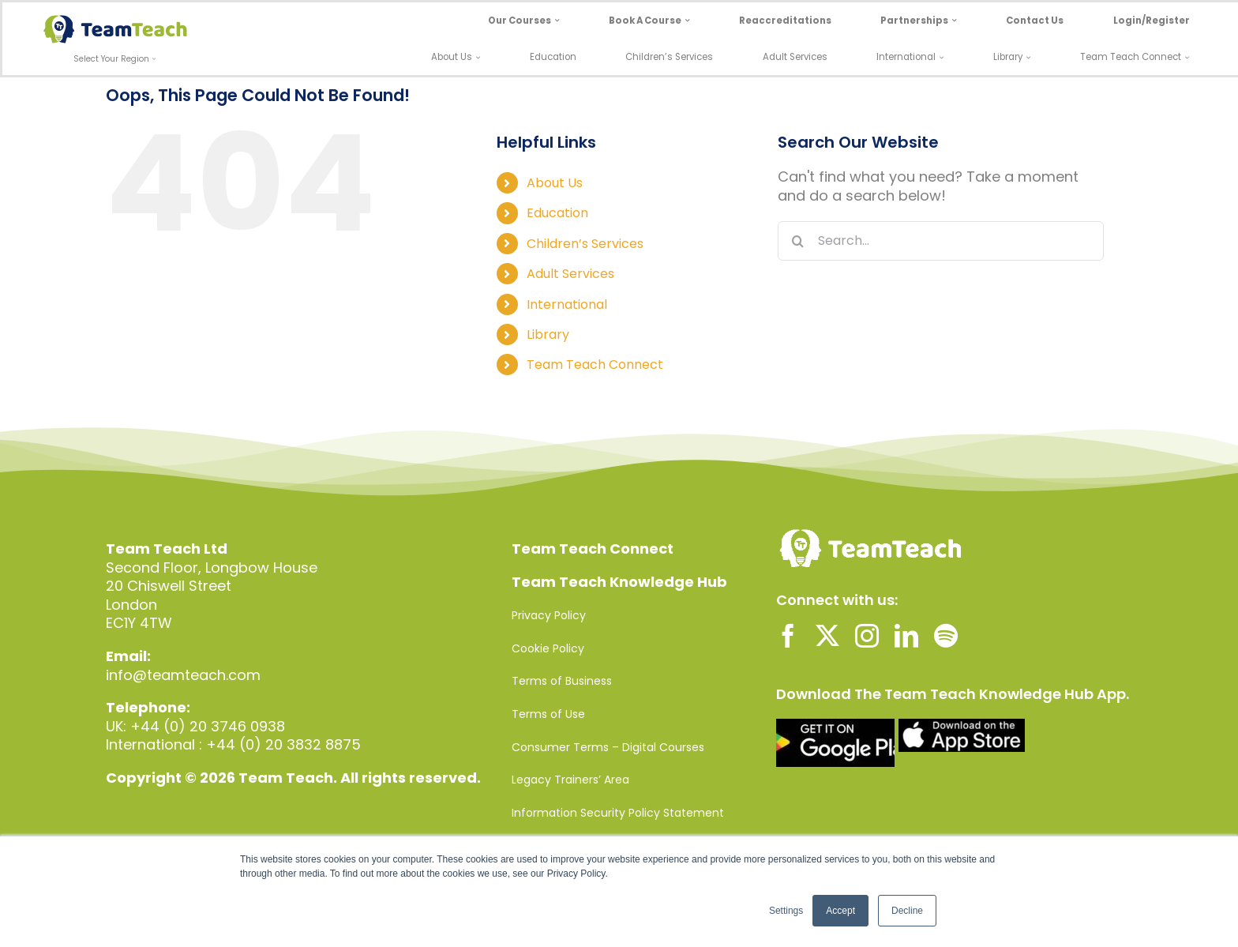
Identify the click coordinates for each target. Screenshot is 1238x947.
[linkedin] (906, 636)
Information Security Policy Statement (618, 813)
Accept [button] (840, 910)
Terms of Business (562, 681)
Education (557, 213)
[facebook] (788, 636)
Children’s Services (585, 244)
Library (548, 334)
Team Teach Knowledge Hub (619, 582)
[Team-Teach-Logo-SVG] (115, 22)
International (567, 304)
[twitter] (827, 636)
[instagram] (867, 636)
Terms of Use (548, 714)
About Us (555, 183)
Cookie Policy (548, 648)
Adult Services (570, 274)
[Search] (797, 241)
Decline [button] (907, 910)
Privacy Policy (549, 615)
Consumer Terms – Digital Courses (608, 747)
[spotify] (946, 636)
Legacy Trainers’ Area (570, 779)
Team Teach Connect (595, 364)
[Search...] (941, 241)
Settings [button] (786, 910)
